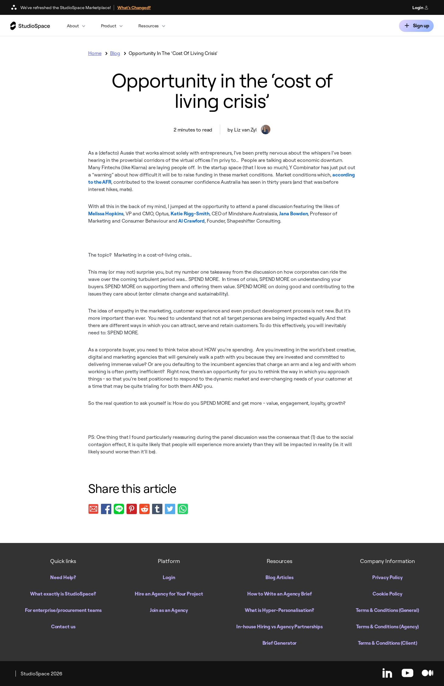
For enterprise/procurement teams (63, 610)
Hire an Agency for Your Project (169, 594)
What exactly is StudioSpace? (63, 594)
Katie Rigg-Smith (190, 213)
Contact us (63, 626)
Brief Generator (279, 643)
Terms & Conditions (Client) (387, 643)
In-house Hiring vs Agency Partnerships (279, 626)
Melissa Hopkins (105, 213)
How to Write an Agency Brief (279, 594)
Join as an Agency (169, 610)
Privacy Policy (387, 577)
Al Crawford (191, 221)
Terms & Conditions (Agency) (387, 626)
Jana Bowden (293, 213)
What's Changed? (134, 7)
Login (420, 7)
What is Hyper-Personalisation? (279, 610)
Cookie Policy (387, 594)
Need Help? (63, 577)
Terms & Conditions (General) (387, 610)
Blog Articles (279, 577)
